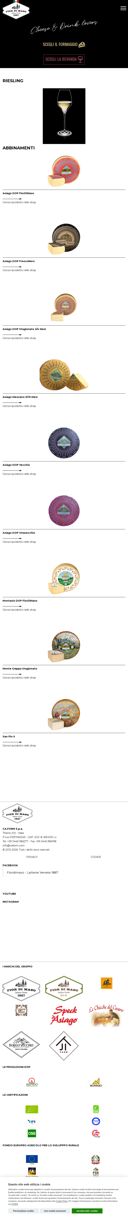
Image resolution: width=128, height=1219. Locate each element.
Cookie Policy (62, 1201)
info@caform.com (14, 845)
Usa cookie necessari (55, 1211)
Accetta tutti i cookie (87, 1211)
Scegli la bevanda (64, 59)
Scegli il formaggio (64, 44)
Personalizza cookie (23, 1211)
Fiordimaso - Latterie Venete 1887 (32, 872)
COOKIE (96, 857)
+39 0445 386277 (17, 841)
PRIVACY (32, 857)
